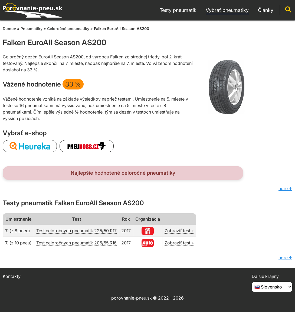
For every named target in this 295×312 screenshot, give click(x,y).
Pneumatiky (31, 28)
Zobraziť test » (179, 230)
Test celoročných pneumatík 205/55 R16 (76, 242)
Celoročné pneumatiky (68, 28)
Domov (9, 28)
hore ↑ (285, 188)
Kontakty (12, 276)
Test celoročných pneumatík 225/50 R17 (76, 230)
